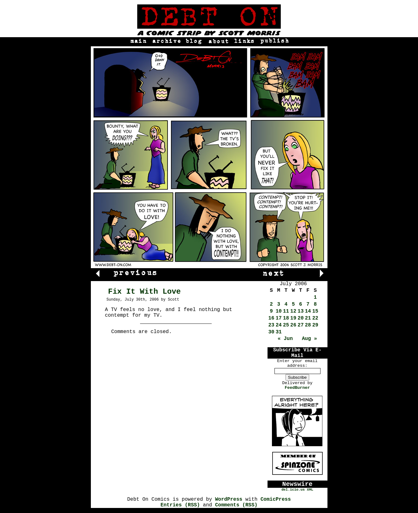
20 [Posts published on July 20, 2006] (300, 318)
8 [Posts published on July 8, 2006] (315, 304)
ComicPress (276, 499)
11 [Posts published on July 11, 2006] (286, 311)
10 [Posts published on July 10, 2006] (279, 311)
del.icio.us (293, 490)
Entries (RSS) (180, 505)
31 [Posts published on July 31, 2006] (279, 332)
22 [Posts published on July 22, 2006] (315, 318)
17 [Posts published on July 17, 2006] (279, 318)
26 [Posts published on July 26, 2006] (293, 325)
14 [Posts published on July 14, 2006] (308, 311)
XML (310, 490)
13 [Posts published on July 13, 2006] (300, 311)
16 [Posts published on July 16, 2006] (271, 318)
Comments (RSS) (236, 505)
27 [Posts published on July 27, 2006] (300, 325)
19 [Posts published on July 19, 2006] (293, 318)
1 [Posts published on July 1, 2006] (315, 297)
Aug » (309, 339)
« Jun (285, 339)
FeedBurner (297, 387)
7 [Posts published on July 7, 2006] (307, 304)
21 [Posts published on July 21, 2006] (308, 318)
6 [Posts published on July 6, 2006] (300, 304)
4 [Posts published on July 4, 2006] (286, 304)
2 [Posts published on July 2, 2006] (271, 304)
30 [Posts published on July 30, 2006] (271, 332)
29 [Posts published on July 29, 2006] (315, 325)
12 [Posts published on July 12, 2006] (293, 311)
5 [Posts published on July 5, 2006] (293, 304)
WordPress (228, 499)
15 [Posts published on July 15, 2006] (315, 311)
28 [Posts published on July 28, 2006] (308, 325)
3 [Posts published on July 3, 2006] (278, 304)
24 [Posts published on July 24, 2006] (279, 325)
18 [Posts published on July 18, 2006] (286, 318)
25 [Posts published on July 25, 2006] (286, 325)
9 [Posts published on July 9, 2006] (271, 311)
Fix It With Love (144, 291)
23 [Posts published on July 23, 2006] (271, 325)
